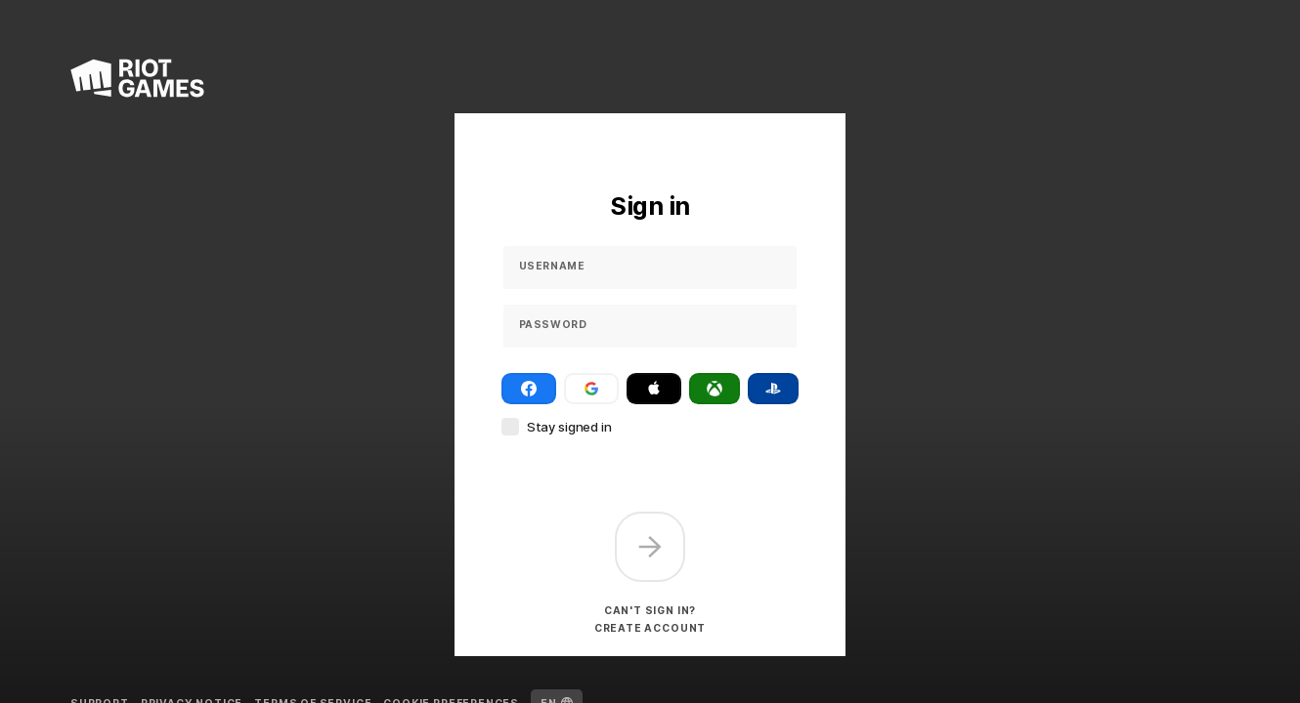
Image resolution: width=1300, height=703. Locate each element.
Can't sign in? (650, 610)
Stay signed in (569, 426)
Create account (650, 628)
